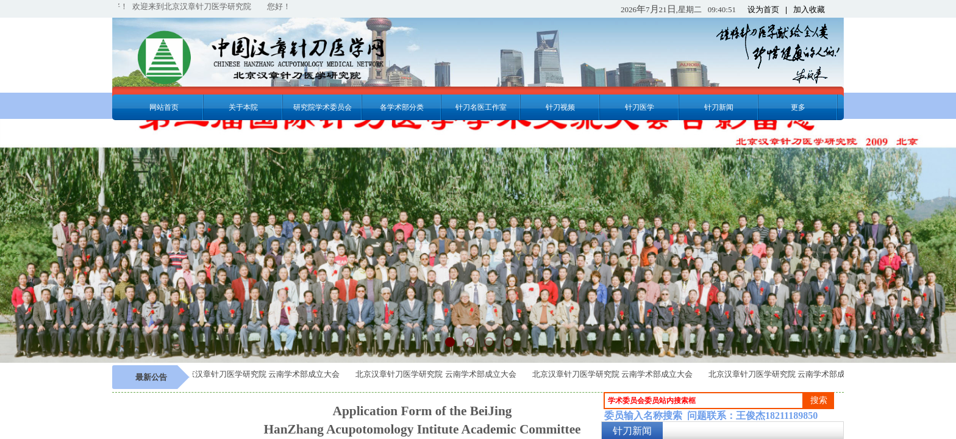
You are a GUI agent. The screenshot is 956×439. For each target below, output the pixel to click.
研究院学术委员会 (322, 107)
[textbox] (704, 400)
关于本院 (243, 107)
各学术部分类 (402, 107)
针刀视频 (560, 107)
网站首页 (164, 107)
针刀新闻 (718, 107)
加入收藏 (809, 9)
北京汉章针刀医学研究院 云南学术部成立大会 (262, 374)
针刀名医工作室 (481, 107)
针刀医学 (639, 107)
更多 (798, 107)
